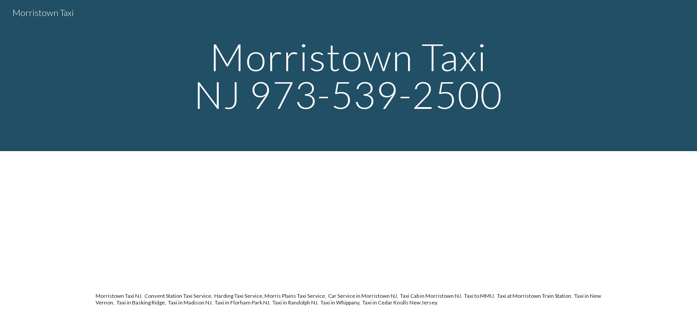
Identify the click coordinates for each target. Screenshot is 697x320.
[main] (348, 75)
